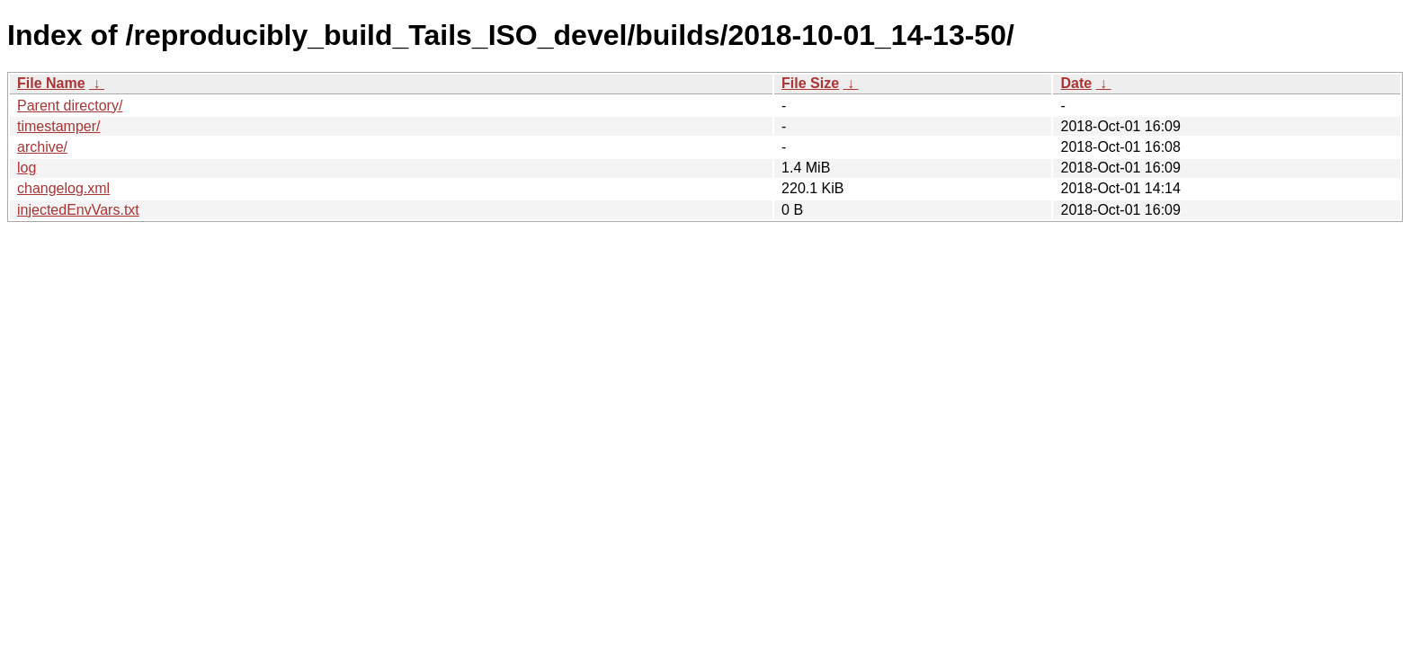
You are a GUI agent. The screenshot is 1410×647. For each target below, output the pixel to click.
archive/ (42, 147)
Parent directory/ (69, 105)
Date (1076, 83)
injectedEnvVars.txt (78, 209)
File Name (51, 83)
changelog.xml (63, 188)
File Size (810, 83)
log (26, 167)
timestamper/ (58, 126)
